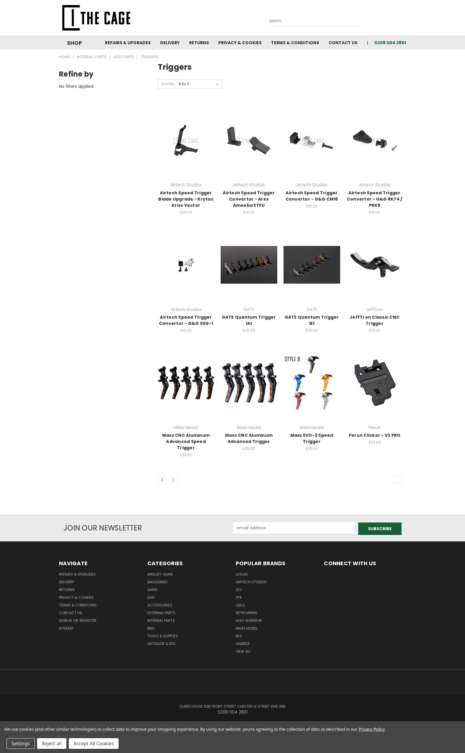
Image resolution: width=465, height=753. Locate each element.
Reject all (52, 743)
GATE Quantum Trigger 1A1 (249, 320)
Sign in (66, 619)
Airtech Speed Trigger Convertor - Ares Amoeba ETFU (249, 199)
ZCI (239, 588)
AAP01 (152, 588)
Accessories (159, 604)
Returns (199, 43)
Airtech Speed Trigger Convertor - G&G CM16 (312, 196)
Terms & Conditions (295, 43)
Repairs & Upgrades (128, 43)
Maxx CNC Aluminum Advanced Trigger (249, 438)
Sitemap (66, 627)
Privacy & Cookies (240, 43)
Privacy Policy (371, 729)
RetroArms (246, 611)
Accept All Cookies (94, 743)
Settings (21, 743)
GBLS (240, 604)
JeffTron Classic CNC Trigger (374, 320)
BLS (239, 635)
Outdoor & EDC (161, 642)
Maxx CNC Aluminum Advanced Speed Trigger (186, 441)
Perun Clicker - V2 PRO (375, 435)
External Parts (161, 611)
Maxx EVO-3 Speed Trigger (311, 438)
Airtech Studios (251, 581)
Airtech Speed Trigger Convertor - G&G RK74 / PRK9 (374, 199)
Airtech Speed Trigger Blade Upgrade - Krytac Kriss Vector (186, 199)
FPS (239, 596)
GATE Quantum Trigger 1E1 (312, 320)
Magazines (157, 581)
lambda (243, 642)
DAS (151, 596)
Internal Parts (161, 619)
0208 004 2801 (390, 43)
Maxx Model (246, 627)
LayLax (242, 573)
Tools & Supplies (162, 635)
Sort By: (168, 84)
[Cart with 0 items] (404, 19)
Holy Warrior (249, 619)
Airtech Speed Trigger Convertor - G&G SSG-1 (186, 320)
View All (243, 650)
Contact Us (343, 43)
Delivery (170, 43)
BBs (151, 627)
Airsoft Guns (160, 573)
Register (88, 619)
